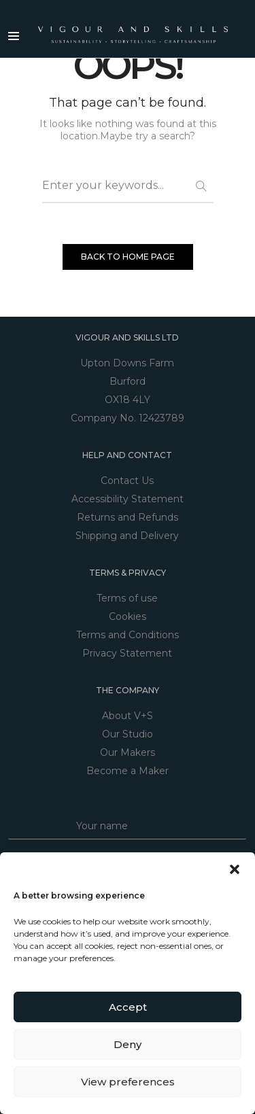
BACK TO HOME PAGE (128, 256)
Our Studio (127, 734)
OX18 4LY (127, 400)
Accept (128, 1006)
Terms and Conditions (127, 635)
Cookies (127, 616)
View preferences (128, 1081)
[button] (234, 869)
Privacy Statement (127, 653)
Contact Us (127, 480)
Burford (127, 381)
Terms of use (127, 598)
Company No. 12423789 (127, 418)
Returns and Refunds (127, 517)
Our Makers (127, 752)
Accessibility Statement (127, 499)
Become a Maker (127, 771)
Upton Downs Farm (127, 363)
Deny (127, 1044)
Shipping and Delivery (127, 535)
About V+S (127, 716)
